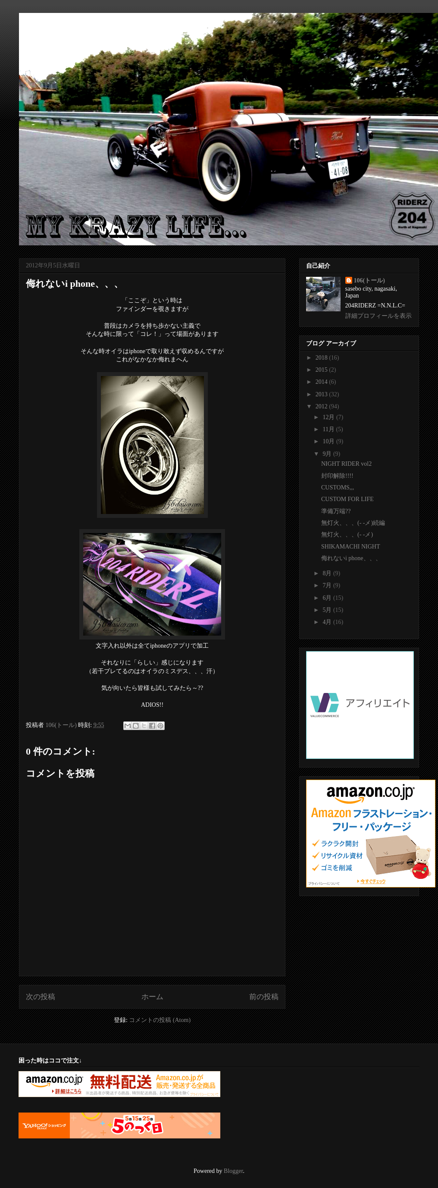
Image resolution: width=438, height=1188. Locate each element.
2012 (322, 406)
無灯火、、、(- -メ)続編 (353, 523)
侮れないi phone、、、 (351, 558)
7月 (327, 585)
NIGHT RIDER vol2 (346, 464)
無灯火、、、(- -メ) (347, 534)
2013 (322, 394)
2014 (322, 382)
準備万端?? (335, 511)
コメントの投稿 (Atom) (160, 1020)
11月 (329, 429)
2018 (322, 357)
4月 (327, 622)
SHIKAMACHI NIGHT (350, 546)
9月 (327, 454)
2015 (322, 370)
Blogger (233, 1171)
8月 (327, 573)
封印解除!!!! (337, 476)
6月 (327, 598)
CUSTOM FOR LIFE (347, 499)
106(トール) (369, 280)
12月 (329, 417)
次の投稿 (40, 997)
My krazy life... (77, 31)
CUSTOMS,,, (337, 487)
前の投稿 (263, 997)
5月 (327, 610)
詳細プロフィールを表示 (378, 316)
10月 (329, 441)
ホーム (152, 997)
